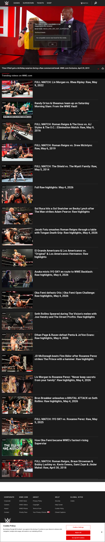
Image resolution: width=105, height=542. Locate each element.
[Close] (101, 532)
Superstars (28, 3)
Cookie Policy (59, 508)
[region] (52, 532)
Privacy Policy (37, 501)
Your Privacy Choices (40, 512)
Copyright (36, 505)
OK (52, 44)
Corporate (7, 501)
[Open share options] (102, 68)
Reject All (78, 532)
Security (57, 501)
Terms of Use (37, 508)
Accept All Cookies (78, 538)
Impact (6, 508)
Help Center (59, 505)
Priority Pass (23, 512)
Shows (17, 3)
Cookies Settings (78, 527)
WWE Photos (23, 508)
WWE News (23, 501)
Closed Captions (60, 512)
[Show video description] (98, 68)
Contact (6, 512)
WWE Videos (23, 505)
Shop (49, 3)
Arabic (72, 501)
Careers (6, 505)
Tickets (40, 3)
